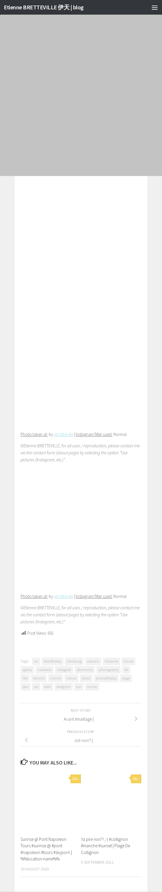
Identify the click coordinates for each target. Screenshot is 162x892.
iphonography (108, 669)
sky (36, 686)
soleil (47, 686)
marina (55, 678)
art (36, 661)
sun (79, 686)
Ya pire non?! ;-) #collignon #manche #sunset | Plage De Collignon (105, 845)
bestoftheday (52, 661)
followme (111, 661)
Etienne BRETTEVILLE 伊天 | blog (46, 7)
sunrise (92, 686)
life (126, 669)
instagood (64, 669)
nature (71, 678)
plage (126, 678)
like (25, 678)
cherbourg (74, 661)
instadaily (44, 669)
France (128, 661)
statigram (64, 686)
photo (86, 678)
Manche (39, 678)
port (25, 686)
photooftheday (106, 678)
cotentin (93, 661)
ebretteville (63, 434)
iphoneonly (85, 669)
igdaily (27, 669)
